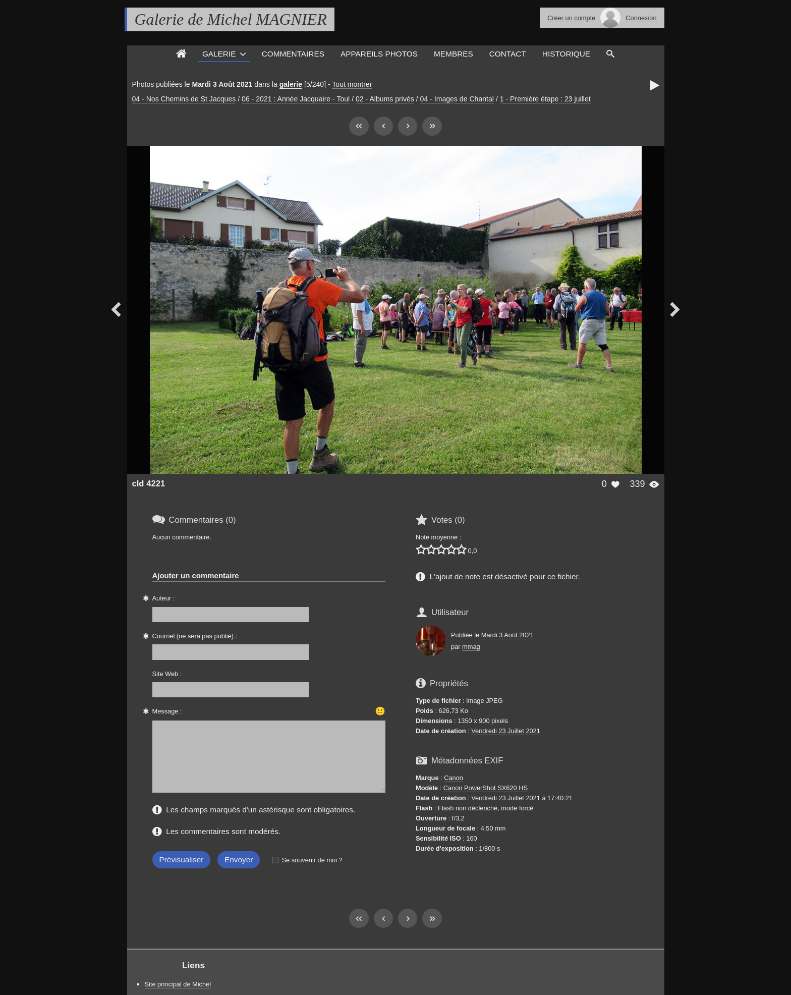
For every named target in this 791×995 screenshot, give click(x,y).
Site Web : (167, 674)
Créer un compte (571, 18)
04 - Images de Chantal (457, 99)
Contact (507, 53)
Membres (453, 53)
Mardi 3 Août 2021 (507, 635)
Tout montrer (352, 84)
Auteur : (163, 598)
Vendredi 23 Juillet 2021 (505, 731)
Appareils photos (379, 53)
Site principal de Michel (178, 984)
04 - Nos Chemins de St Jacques (184, 99)
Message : (167, 711)
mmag (471, 646)
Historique (566, 53)
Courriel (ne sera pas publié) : (195, 636)
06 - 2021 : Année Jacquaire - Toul (296, 99)
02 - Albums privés (385, 99)
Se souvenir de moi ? (311, 860)
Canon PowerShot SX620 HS (485, 788)
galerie (290, 84)
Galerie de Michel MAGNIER (231, 19)
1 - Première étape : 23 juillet (545, 99)
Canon (453, 778)
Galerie (219, 53)
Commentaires (293, 53)
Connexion (641, 18)
